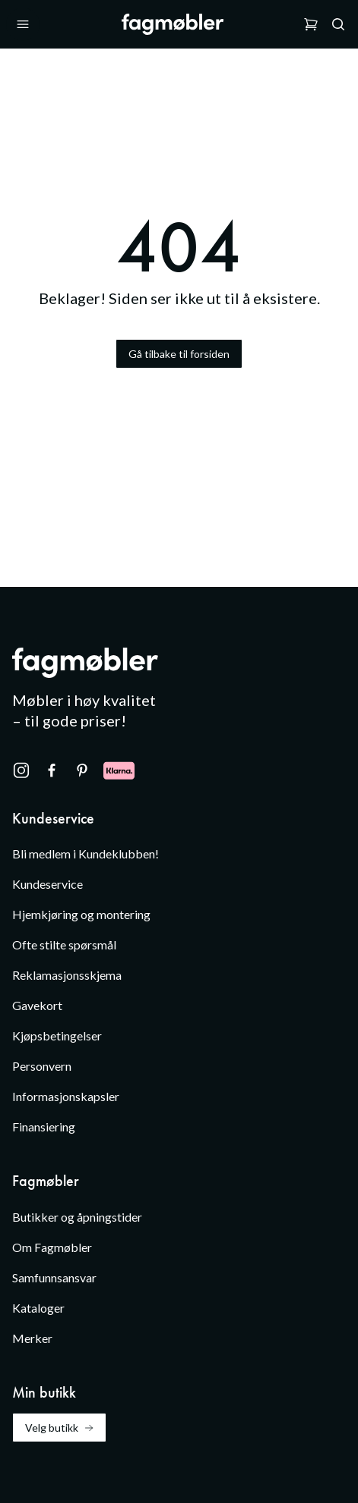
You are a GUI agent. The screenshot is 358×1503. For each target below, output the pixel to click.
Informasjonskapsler (65, 1096)
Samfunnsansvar (54, 1277)
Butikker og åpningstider (77, 1217)
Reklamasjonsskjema (67, 975)
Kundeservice (47, 884)
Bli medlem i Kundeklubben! (85, 853)
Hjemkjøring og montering (81, 914)
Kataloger (38, 1308)
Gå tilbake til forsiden (179, 353)
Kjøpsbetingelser (57, 1035)
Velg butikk (59, 1427)
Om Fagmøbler (52, 1247)
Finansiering (43, 1126)
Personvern (41, 1066)
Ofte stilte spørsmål (64, 944)
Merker (32, 1338)
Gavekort (37, 1005)
